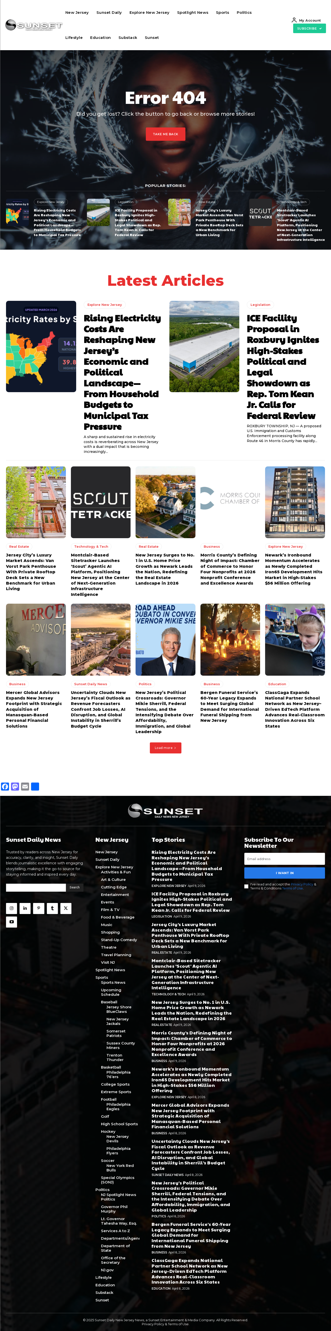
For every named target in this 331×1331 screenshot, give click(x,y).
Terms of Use (292, 888)
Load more (165, 748)
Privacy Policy (302, 884)
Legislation (126, 202)
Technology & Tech (293, 202)
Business (212, 547)
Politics (145, 684)
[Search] (74, 888)
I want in (285, 873)
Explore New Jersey (51, 202)
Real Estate (207, 202)
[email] (284, 859)
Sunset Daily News (90, 684)
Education (277, 684)
